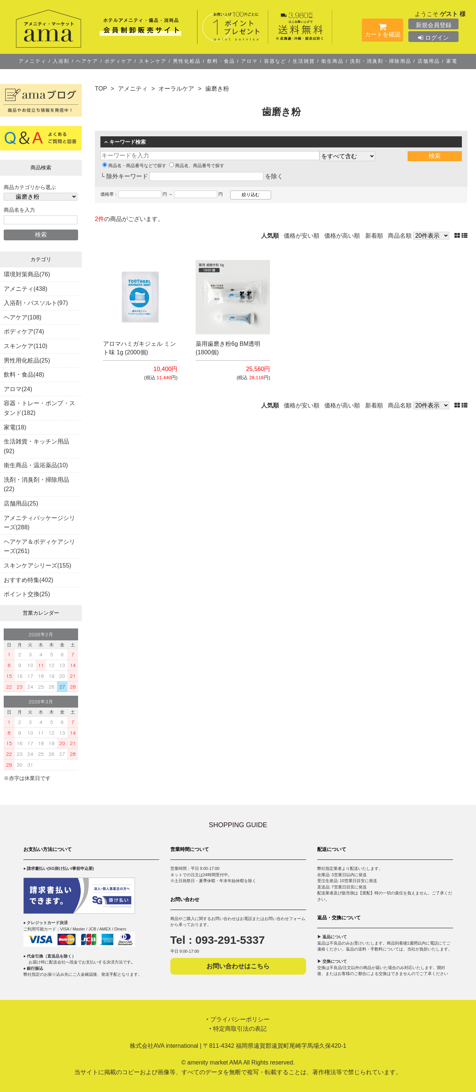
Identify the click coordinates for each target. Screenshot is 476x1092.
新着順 (374, 236)
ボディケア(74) (24, 331)
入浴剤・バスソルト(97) (36, 303)
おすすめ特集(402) (28, 580)
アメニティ (34, 61)
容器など (275, 61)
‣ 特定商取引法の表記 (238, 1029)
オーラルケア (176, 88)
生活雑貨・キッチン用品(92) (36, 446)
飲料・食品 (221, 61)
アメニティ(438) (25, 289)
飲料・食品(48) (24, 374)
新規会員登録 (433, 25)
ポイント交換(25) (27, 594)
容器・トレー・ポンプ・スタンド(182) (39, 408)
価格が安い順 (301, 236)
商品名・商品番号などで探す (134, 165)
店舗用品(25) (21, 503)
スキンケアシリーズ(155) (37, 565)
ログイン (433, 38)
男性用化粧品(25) (27, 360)
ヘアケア (87, 61)
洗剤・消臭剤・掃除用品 (380, 61)
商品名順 (400, 236)
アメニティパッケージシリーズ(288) (39, 523)
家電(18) (15, 427)
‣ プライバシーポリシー (238, 1019)
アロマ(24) (18, 389)
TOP (101, 88)
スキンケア (152, 61)
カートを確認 (382, 32)
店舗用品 (428, 61)
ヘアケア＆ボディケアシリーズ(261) (39, 547)
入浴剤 (61, 61)
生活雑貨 (304, 61)
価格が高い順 (342, 236)
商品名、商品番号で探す (196, 165)
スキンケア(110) (25, 346)
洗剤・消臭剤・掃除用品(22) (36, 485)
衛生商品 (332, 61)
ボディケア (118, 61)
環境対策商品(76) (27, 274)
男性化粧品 (187, 61)
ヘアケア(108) (22, 317)
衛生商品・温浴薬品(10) (36, 465)
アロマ (249, 61)
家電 (450, 61)
